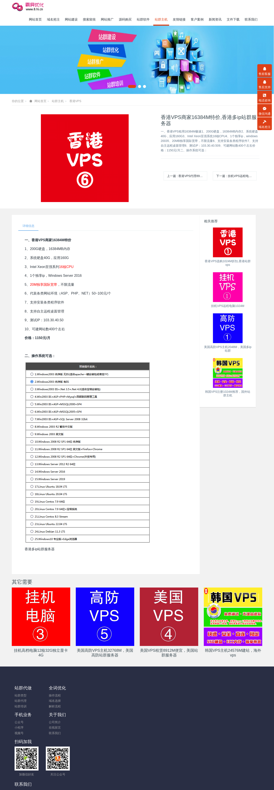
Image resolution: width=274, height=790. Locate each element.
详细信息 (29, 226)
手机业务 (85, 688)
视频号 (81, 706)
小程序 (81, 701)
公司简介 (115, 696)
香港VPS (75, 101)
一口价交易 (208, 769)
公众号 (81, 696)
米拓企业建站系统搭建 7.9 (134, 781)
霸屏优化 (123, 764)
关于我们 (117, 688)
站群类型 (21, 696)
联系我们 (115, 706)
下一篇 (236, 176)
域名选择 (52, 701)
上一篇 (187, 176)
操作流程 (52, 696)
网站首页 (35, 19)
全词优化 (54, 688)
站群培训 (21, 706)
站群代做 (23, 688)
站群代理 (21, 701)
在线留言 (115, 701)
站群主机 (58, 101)
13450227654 (218, 698)
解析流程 (52, 706)
